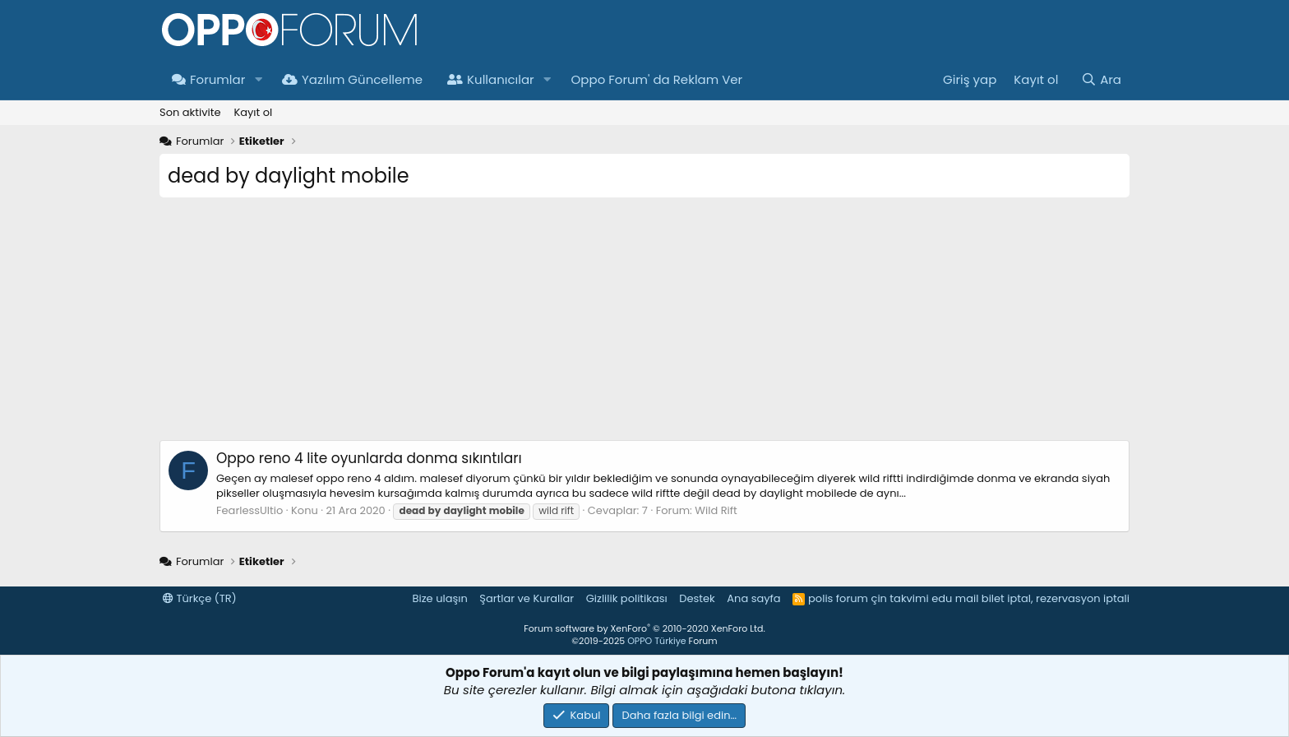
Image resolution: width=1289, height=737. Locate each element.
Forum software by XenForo (644, 628)
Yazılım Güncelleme (352, 79)
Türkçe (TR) (200, 598)
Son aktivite (189, 112)
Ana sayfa (753, 598)
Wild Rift (716, 510)
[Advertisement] (644, 325)
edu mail (954, 598)
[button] (258, 79)
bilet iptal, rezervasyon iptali (1056, 598)
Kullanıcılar (490, 79)
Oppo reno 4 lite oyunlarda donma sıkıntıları (369, 458)
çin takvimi (899, 598)
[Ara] (1101, 79)
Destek (697, 598)
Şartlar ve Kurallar (526, 598)
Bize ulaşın (440, 598)
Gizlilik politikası (627, 598)
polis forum (838, 598)
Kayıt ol (252, 112)
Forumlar (208, 79)
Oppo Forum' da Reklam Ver (657, 79)
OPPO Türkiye (656, 640)
